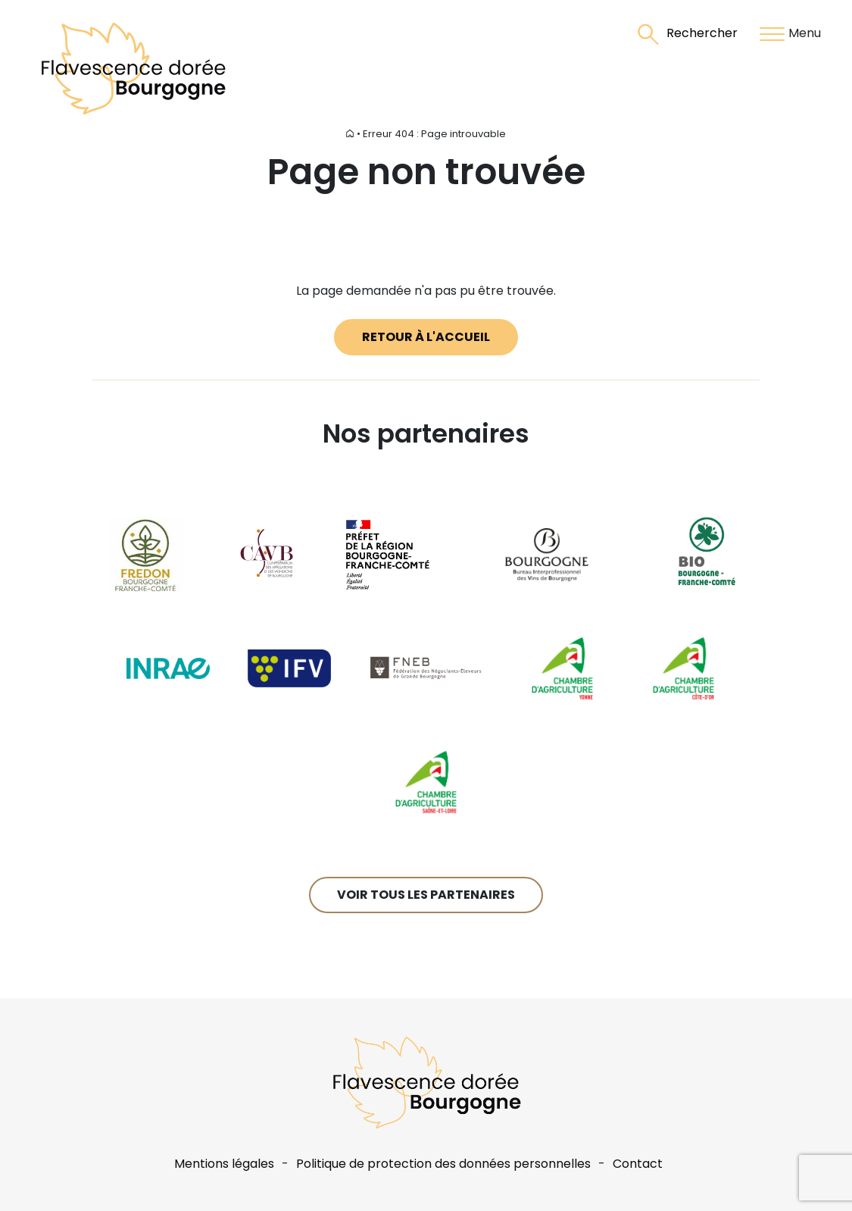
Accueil (336, 134)
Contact (638, 1163)
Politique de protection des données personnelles (443, 1163)
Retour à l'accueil (426, 337)
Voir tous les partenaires (426, 894)
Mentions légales (224, 1163)
